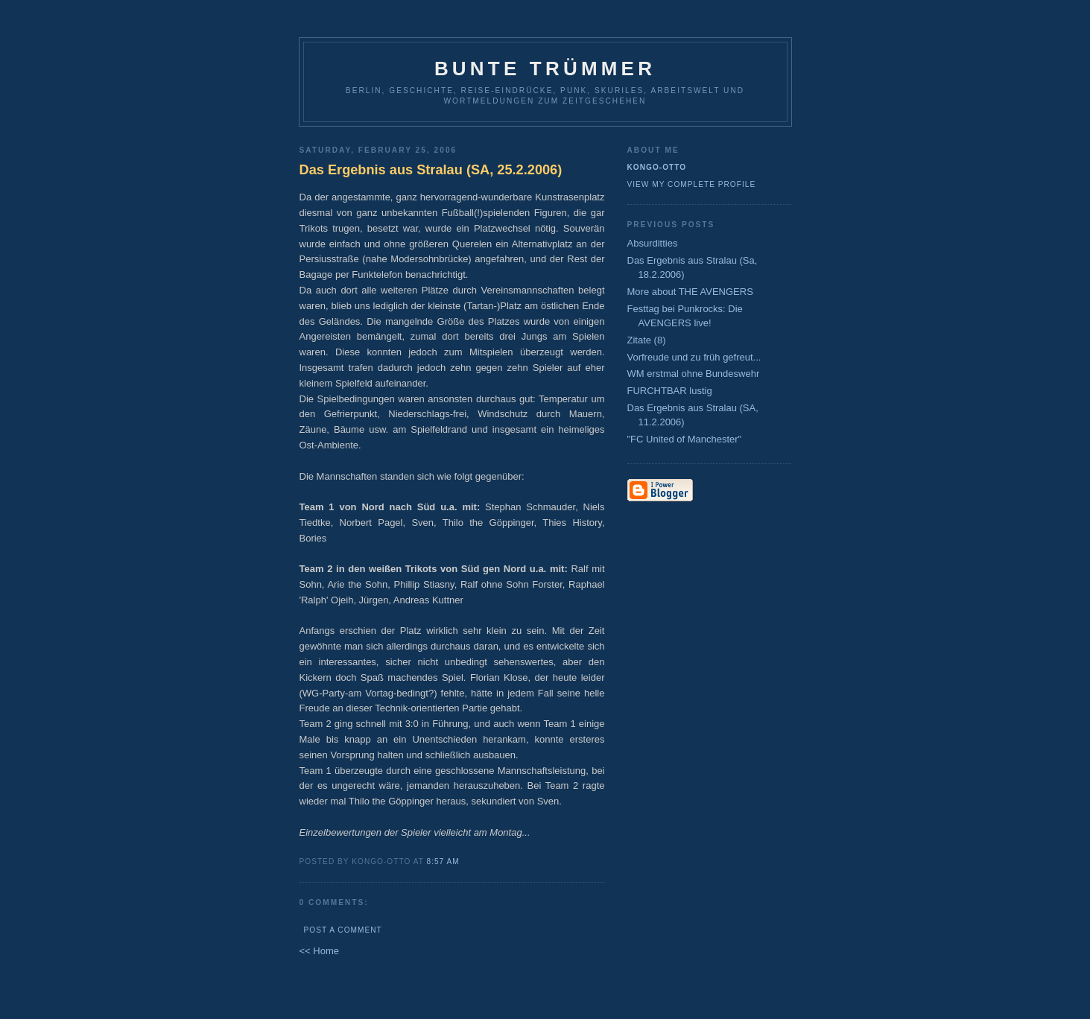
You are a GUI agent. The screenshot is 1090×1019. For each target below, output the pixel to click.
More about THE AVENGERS (690, 291)
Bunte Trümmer (545, 68)
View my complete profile (691, 184)
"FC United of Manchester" (684, 439)
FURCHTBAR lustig (669, 390)
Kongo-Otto (657, 167)
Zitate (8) (646, 340)
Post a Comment (343, 930)
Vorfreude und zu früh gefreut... (694, 357)
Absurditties (652, 243)
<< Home (319, 950)
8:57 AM (443, 861)
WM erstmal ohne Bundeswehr (693, 373)
